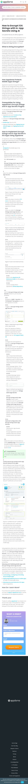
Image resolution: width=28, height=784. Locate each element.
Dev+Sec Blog (14, 747)
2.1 (14, 215)
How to (3, 16)
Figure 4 (21, 444)
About (14, 758)
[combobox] (14, 7)
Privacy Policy (14, 775)
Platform (14, 753)
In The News (14, 766)
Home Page (14, 745)
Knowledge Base (14, 764)
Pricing (14, 755)
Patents (14, 761)
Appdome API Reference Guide (13, 278)
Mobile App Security (11, 16)
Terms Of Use (14, 772)
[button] (21, 2)
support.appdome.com (14, 592)
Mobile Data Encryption (21, 16)
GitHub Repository (18, 286)
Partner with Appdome (14, 777)
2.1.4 (9, 447)
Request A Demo (14, 750)
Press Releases (14, 769)
